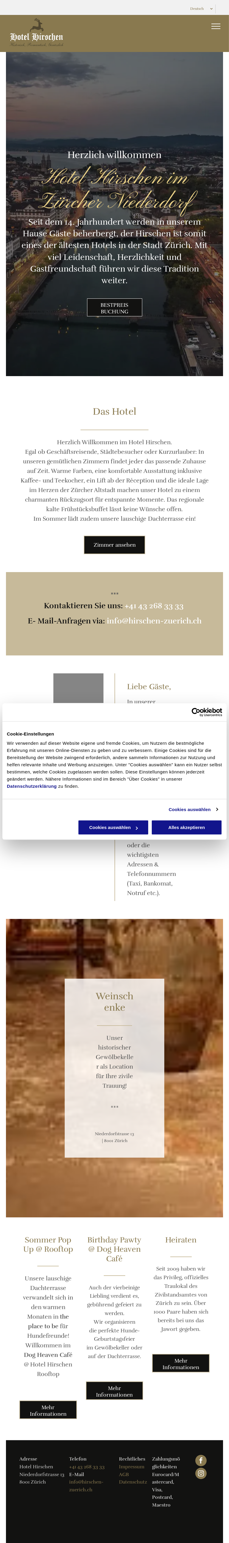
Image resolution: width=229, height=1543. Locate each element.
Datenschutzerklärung (32, 786)
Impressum (131, 1467)
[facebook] (201, 1461)
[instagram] (201, 1474)
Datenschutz (133, 1482)
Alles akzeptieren (186, 827)
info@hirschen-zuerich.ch (154, 621)
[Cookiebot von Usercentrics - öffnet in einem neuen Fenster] (196, 712)
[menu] (216, 26)
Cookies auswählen (190, 809)
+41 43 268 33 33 (154, 606)
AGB (124, 1475)
